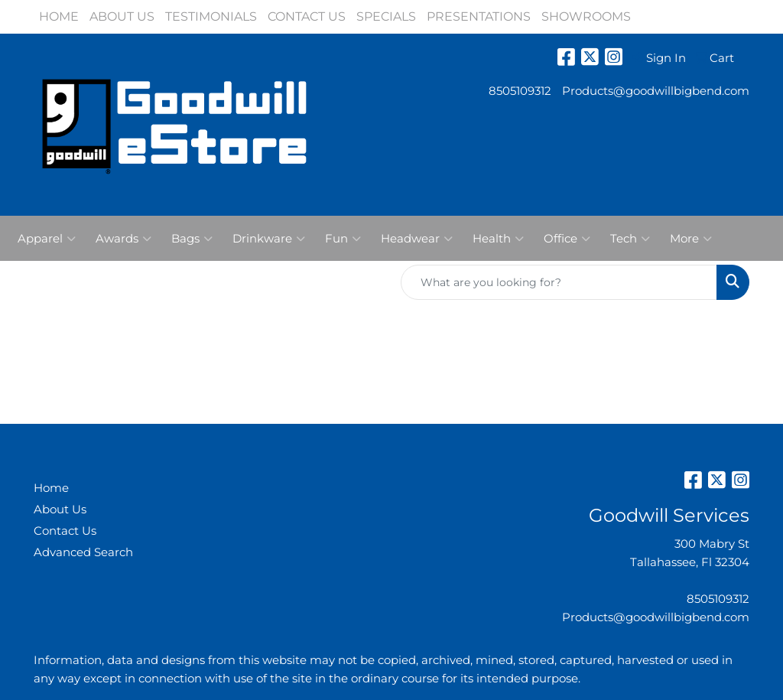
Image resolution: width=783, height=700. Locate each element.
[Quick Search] (559, 282)
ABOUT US (121, 16)
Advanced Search (83, 552)
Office (567, 239)
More (691, 239)
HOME (59, 16)
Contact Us (65, 531)
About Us (60, 509)
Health (498, 239)
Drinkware (268, 239)
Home (51, 488)
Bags (192, 239)
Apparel (47, 239)
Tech (630, 239)
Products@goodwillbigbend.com (655, 91)
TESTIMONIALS (211, 16)
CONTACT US (307, 16)
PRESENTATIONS (479, 16)
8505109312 (520, 91)
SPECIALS (386, 16)
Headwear (417, 239)
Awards (123, 239)
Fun (343, 239)
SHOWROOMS (586, 16)
